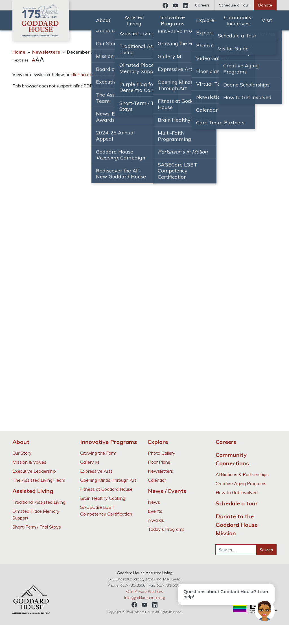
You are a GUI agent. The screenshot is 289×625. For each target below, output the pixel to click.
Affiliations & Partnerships (242, 474)
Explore (205, 20)
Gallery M (89, 462)
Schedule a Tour (234, 5)
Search (266, 549)
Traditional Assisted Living (38, 502)
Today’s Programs (166, 529)
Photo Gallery (161, 453)
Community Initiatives (238, 20)
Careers (202, 5)
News (154, 502)
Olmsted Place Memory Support (36, 514)
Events (155, 511)
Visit (267, 20)
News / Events (167, 490)
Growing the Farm (98, 453)
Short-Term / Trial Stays (36, 527)
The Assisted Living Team (38, 480)
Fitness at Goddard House (106, 489)
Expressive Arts (96, 471)
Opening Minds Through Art (108, 480)
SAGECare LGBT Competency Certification (106, 510)
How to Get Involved (237, 492)
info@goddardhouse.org (144, 597)
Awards (156, 520)
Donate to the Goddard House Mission (237, 525)
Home (18, 52)
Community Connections (232, 459)
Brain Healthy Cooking (102, 498)
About (103, 20)
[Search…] (236, 549)
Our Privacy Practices (144, 591)
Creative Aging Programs (241, 483)
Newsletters (46, 52)
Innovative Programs (172, 20)
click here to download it (94, 74)
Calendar (157, 480)
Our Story (22, 453)
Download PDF (181, 85)
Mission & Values (29, 462)
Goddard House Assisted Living (40, 20)
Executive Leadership (34, 471)
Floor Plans (159, 462)
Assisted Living (134, 20)
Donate (265, 5)
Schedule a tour (237, 503)
